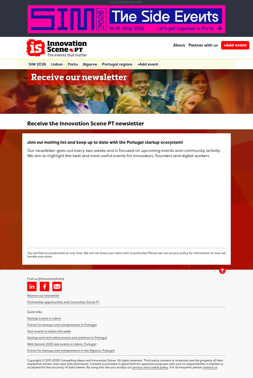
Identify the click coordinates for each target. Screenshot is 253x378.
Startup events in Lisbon (44, 318)
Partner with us (203, 45)
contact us (210, 367)
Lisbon (57, 64)
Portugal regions (117, 64)
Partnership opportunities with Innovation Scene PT (63, 302)
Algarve (90, 64)
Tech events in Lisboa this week (49, 331)
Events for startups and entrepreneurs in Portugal (62, 325)
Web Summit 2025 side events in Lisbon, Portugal (61, 344)
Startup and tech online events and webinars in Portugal (67, 338)
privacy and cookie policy (150, 367)
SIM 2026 (37, 64)
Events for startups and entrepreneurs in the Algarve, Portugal (71, 351)
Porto (73, 64)
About (179, 45)
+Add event (235, 45)
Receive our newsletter (43, 296)
